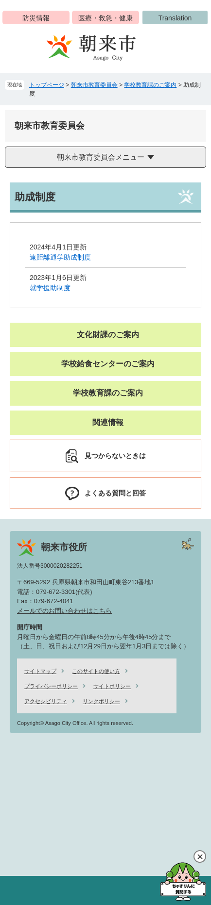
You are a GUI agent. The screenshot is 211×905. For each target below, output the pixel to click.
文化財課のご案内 (108, 334)
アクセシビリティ (45, 701)
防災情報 (36, 18)
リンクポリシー (101, 701)
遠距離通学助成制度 (60, 257)
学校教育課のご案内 (150, 85)
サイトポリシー (112, 686)
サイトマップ (40, 671)
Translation (175, 18)
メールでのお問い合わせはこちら (64, 610)
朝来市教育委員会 (94, 85)
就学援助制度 (50, 288)
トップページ (46, 85)
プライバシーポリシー (51, 686)
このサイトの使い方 (96, 671)
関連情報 (107, 422)
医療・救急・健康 (105, 18)
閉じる (199, 856)
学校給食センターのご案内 (108, 364)
